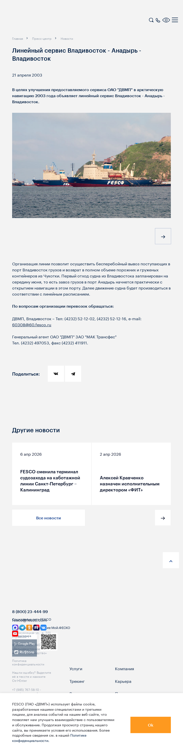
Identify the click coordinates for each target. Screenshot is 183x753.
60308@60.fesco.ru (31, 324)
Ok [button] (150, 725)
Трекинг (77, 691)
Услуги (76, 679)
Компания (124, 679)
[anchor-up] (171, 560)
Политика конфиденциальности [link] (28, 672)
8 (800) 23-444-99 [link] (30, 622)
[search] (151, 19)
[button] (163, 237)
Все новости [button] (48, 517)
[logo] (36, 20)
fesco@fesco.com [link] (29, 630)
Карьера (123, 691)
